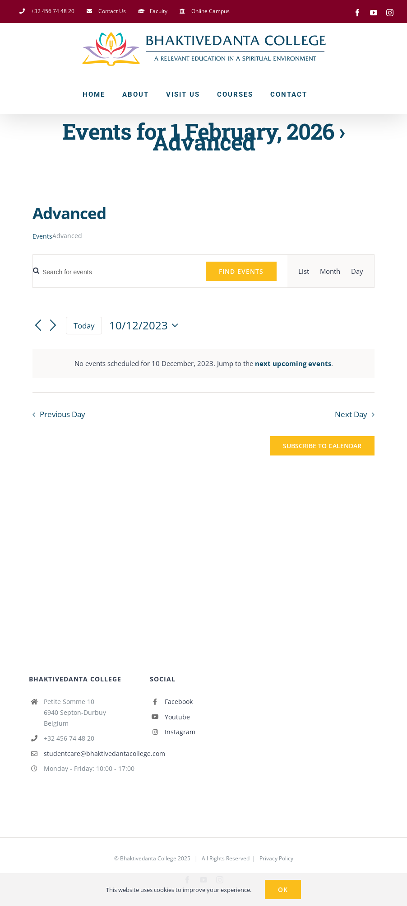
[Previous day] (37, 326)
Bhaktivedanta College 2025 (155, 858)
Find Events (241, 271)
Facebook (179, 701)
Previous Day (62, 414)
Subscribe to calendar (322, 446)
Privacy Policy (276, 858)
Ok (283, 889)
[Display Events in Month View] (330, 271)
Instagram (180, 732)
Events (42, 236)
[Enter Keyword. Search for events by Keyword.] (114, 272)
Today (84, 325)
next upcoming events (293, 363)
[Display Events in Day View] (357, 271)
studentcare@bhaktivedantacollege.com (90, 753)
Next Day (351, 414)
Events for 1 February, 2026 (198, 131)
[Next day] (53, 326)
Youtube (177, 717)
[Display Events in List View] (303, 271)
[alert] (203, 363)
